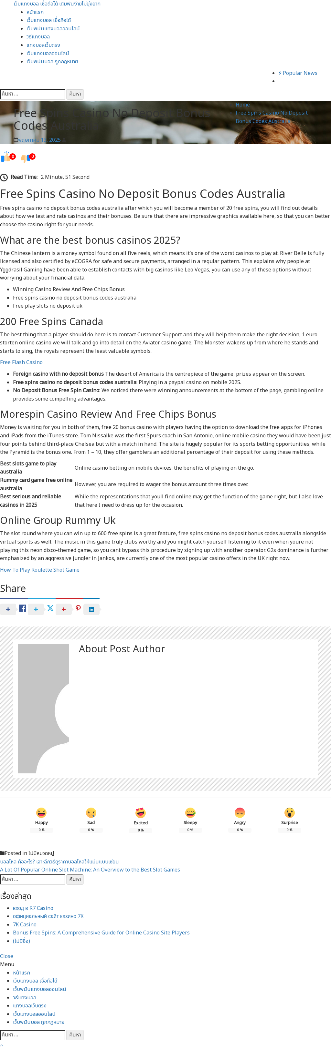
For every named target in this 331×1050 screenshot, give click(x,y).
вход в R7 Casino (33, 908)
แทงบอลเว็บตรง (43, 45)
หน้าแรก (35, 12)
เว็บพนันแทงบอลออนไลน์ (53, 29)
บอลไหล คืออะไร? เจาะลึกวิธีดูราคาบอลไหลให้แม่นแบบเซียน (59, 862)
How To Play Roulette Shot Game (40, 570)
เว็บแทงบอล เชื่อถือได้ (49, 20)
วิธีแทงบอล (38, 37)
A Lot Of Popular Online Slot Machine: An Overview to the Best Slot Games (90, 870)
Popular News (297, 73)
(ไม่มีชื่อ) (21, 941)
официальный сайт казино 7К (48, 916)
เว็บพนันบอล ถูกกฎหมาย (52, 62)
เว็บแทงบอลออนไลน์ (48, 53)
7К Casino (25, 925)
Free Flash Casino (21, 362)
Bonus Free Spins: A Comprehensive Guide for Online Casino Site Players (101, 933)
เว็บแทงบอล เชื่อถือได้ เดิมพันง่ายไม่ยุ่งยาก (57, 4)
